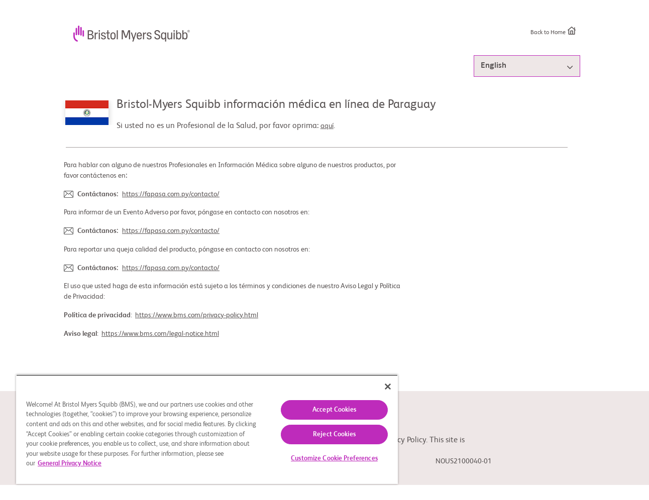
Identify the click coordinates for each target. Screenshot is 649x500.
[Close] (388, 387)
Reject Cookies (334, 434)
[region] (207, 429)
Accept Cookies (334, 410)
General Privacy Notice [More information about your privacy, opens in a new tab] (69, 463)
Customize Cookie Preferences (334, 458)
